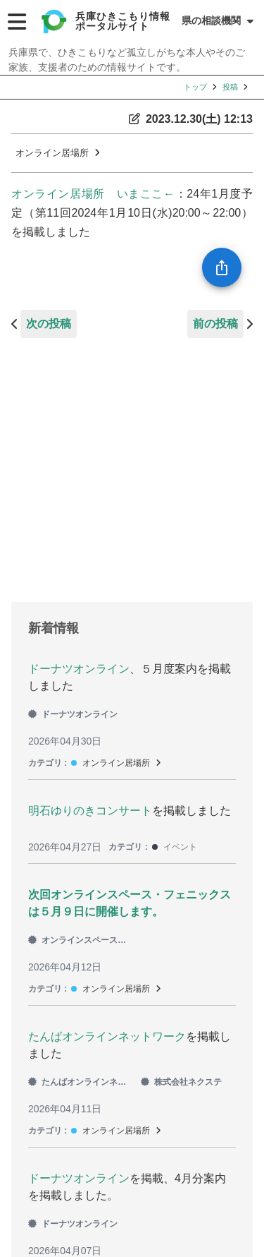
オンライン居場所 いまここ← (93, 194)
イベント (180, 847)
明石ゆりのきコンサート (90, 811)
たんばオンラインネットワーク (107, 1036)
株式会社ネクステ (181, 1082)
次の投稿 (48, 324)
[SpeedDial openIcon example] (221, 267)
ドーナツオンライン (79, 669)
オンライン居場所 (52, 153)
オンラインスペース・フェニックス (80, 940)
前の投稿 (215, 324)
